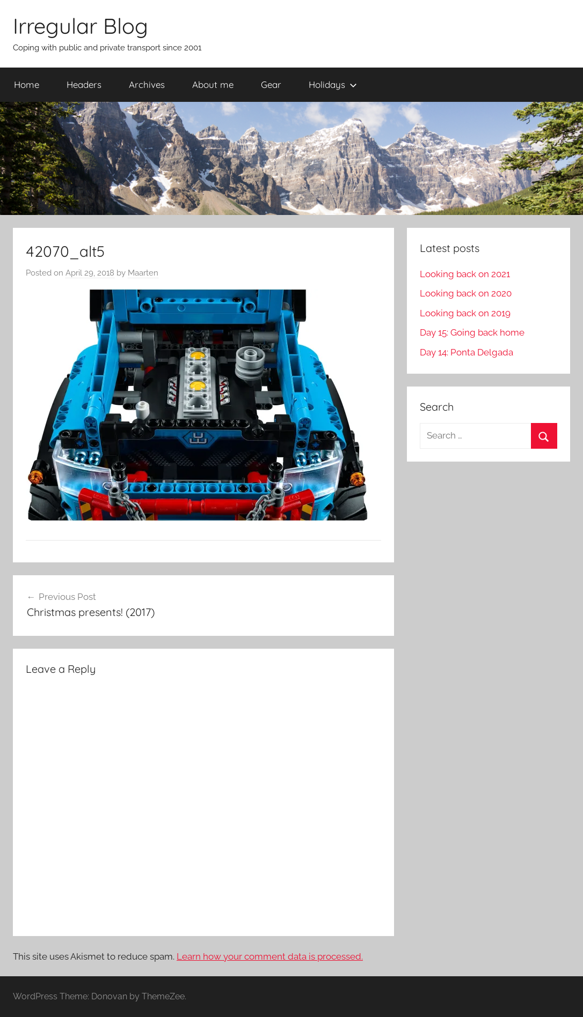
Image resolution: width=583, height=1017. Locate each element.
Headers (84, 84)
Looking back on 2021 (465, 274)
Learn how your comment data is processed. (270, 956)
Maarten (143, 273)
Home (26, 84)
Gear (271, 84)
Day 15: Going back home (472, 332)
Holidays (333, 84)
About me (213, 84)
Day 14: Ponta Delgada (466, 352)
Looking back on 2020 (466, 293)
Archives (147, 84)
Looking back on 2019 (465, 313)
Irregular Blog (80, 25)
